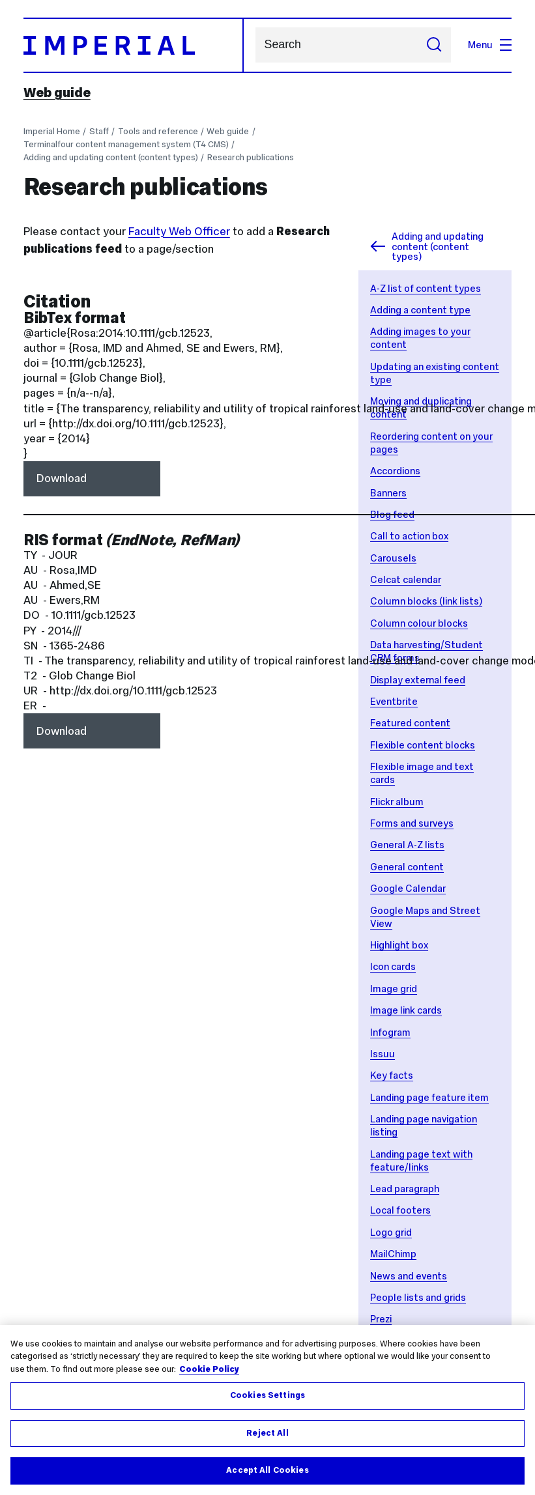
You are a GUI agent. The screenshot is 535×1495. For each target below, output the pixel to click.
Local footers (400, 1210)
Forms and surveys (412, 823)
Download (61, 478)
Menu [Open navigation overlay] (490, 44)
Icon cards (393, 966)
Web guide (57, 92)
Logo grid (391, 1232)
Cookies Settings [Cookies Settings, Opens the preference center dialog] (267, 1395)
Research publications (250, 157)
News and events (408, 1276)
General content (407, 867)
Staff (99, 131)
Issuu (382, 1053)
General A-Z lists (407, 844)
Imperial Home (51, 131)
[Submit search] (434, 45)
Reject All (267, 1433)
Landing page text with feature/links (421, 1160)
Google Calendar (408, 888)
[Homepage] (133, 45)
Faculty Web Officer (179, 231)
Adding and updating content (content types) (110, 157)
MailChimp (393, 1253)
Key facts (391, 1075)
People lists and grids (418, 1297)
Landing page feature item (429, 1097)
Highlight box (399, 945)
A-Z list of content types (425, 288)
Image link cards (406, 1010)
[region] (267, 1410)
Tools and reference (158, 131)
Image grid (393, 988)
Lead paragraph (404, 1188)
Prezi (381, 1319)
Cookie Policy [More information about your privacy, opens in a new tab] (209, 1369)
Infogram (390, 1032)
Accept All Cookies (267, 1470)
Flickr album (397, 801)
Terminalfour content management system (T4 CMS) (126, 144)
